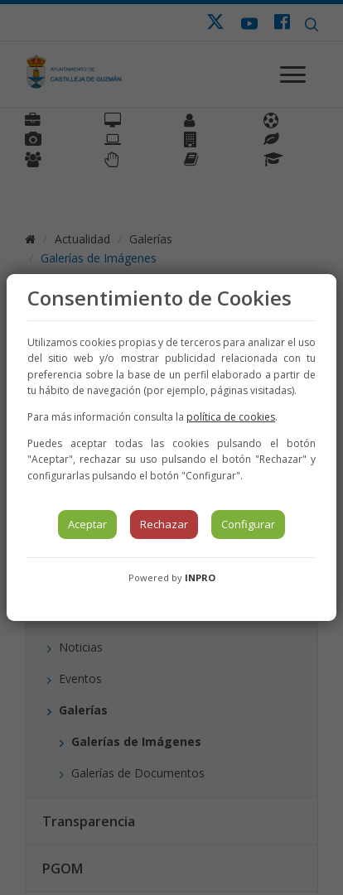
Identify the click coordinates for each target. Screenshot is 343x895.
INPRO (200, 577)
